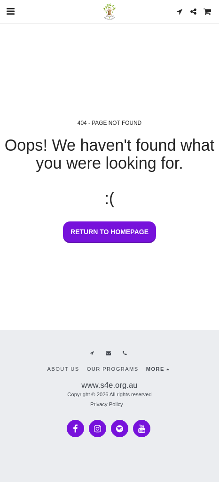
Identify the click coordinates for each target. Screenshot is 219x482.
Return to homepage (109, 232)
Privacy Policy (106, 404)
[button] (10, 11)
